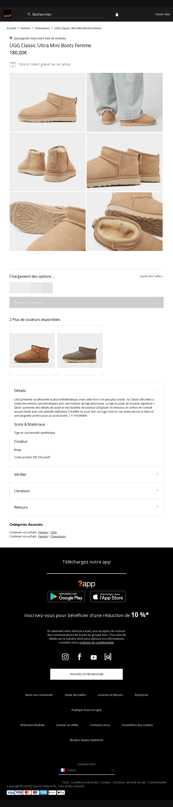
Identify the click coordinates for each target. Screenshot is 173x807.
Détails (86, 390)
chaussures (58, 536)
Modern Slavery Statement (86, 740)
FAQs (65, 782)
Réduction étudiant (32, 725)
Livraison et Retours (110, 695)
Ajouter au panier (28, 302)
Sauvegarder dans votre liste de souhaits (39, 38)
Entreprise (141, 695)
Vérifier (86, 474)
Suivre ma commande (39, 695)
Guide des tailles (75, 695)
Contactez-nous (100, 725)
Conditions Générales (85, 782)
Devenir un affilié (67, 725)
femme (43, 532)
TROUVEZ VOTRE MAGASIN (86, 674)
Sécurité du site (136, 782)
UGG (54, 532)
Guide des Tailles (151, 276)
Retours (86, 507)
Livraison (86, 490)
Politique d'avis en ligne (87, 710)
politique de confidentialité (96, 642)
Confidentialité (157, 782)
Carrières (119, 782)
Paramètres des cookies (137, 725)
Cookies (105, 782)
